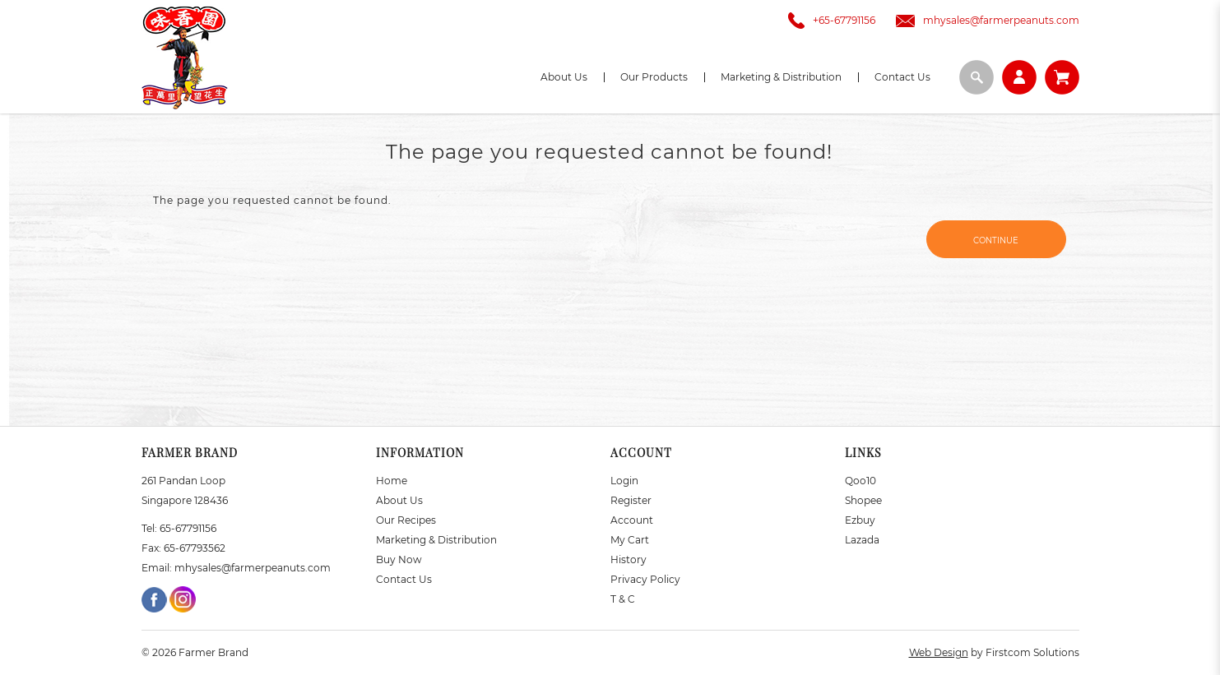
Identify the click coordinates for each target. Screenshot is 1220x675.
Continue (995, 240)
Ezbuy (860, 520)
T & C (622, 599)
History (628, 559)
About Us (399, 500)
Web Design (938, 652)
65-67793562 (194, 548)
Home (391, 480)
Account (631, 520)
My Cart (629, 540)
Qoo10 (860, 480)
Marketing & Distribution (436, 540)
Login (624, 480)
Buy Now (399, 559)
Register (631, 500)
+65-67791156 (827, 20)
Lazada (862, 540)
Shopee (863, 500)
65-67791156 (188, 528)
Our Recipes (406, 520)
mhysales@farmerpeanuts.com (983, 20)
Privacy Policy (645, 579)
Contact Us (404, 579)
